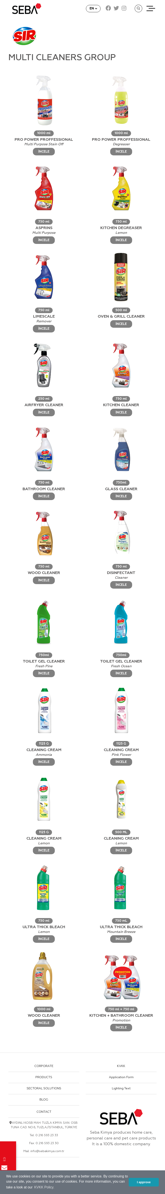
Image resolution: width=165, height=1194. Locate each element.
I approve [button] (144, 1182)
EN (92, 8)
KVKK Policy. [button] (44, 1187)
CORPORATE (43, 1066)
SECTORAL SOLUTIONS (44, 1088)
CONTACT (44, 1111)
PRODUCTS (43, 1077)
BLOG (44, 1099)
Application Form (121, 1077)
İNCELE (43, 151)
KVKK (121, 1066)
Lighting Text (121, 1088)
